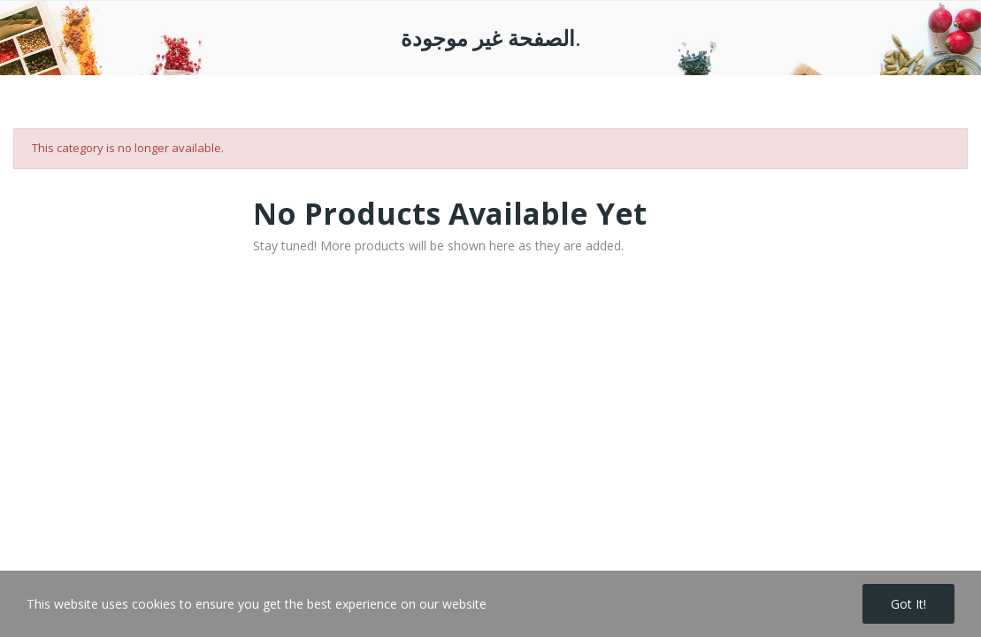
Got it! (908, 603)
